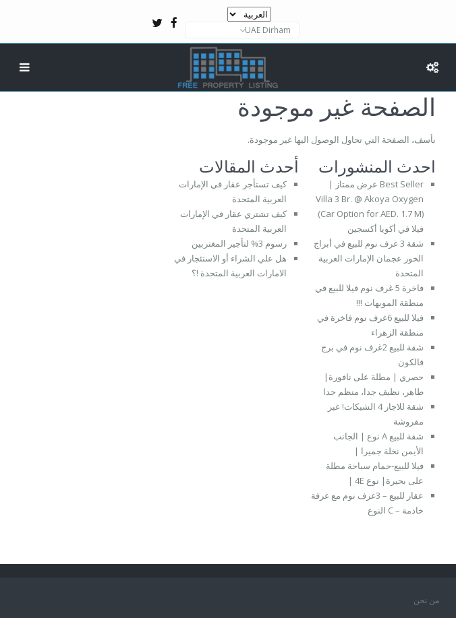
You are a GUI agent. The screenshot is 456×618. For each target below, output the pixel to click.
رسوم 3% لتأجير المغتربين (239, 243)
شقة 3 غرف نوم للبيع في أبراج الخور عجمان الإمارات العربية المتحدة (369, 258)
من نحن (426, 600)
